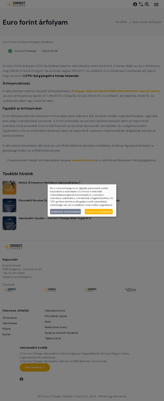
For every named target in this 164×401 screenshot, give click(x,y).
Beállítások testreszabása (65, 211)
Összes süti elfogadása (99, 211)
